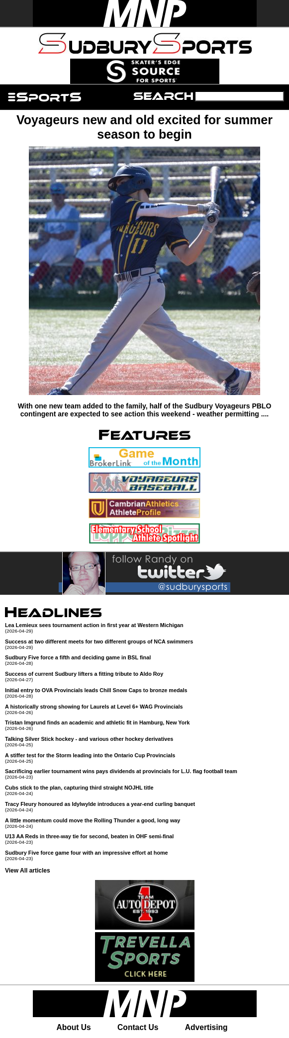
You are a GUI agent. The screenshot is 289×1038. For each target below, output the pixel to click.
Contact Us (137, 1027)
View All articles (27, 870)
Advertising (206, 1027)
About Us (73, 1027)
